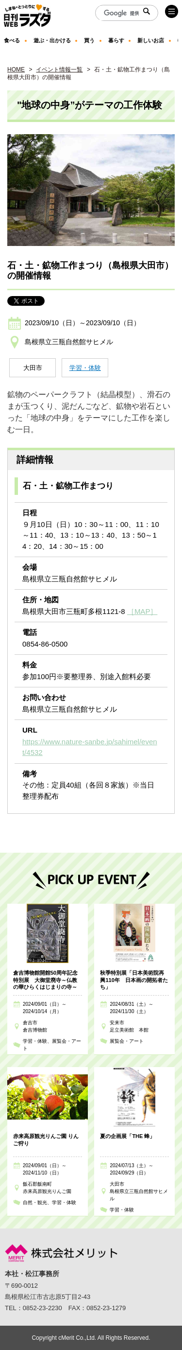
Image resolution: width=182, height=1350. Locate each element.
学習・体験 (85, 367)
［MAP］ (142, 611)
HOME (16, 69)
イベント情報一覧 (59, 69)
